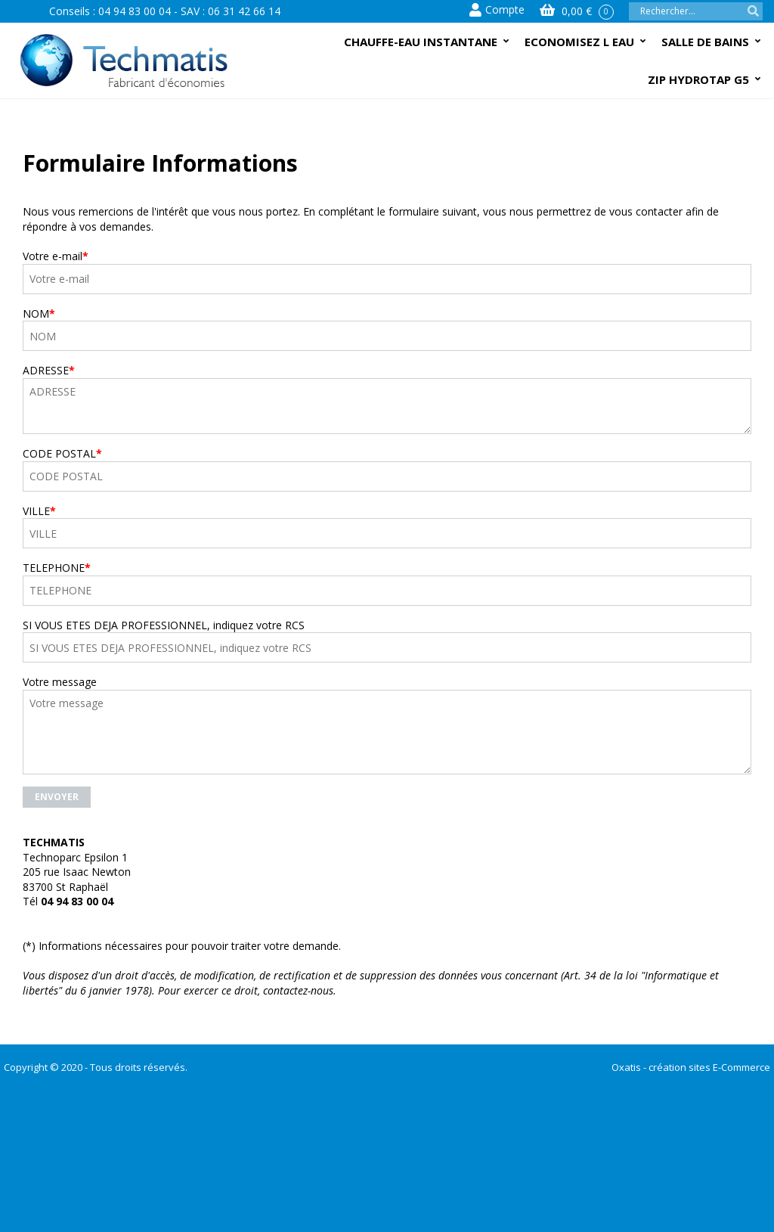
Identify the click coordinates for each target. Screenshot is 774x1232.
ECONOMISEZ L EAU (579, 41)
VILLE (39, 511)
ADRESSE (49, 370)
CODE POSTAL (62, 453)
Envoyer (57, 796)
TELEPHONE (57, 567)
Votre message (60, 682)
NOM (39, 313)
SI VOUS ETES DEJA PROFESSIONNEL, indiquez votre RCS (164, 625)
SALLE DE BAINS (705, 41)
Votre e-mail (55, 256)
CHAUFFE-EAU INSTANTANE (420, 41)
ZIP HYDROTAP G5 (698, 79)
